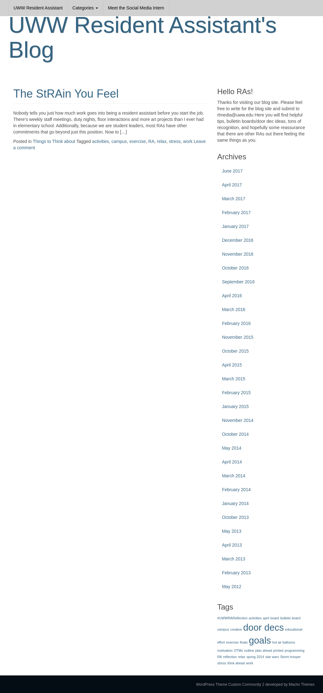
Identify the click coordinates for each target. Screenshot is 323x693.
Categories (85, 7)
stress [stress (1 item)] (221, 663)
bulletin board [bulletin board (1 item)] (290, 618)
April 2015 (232, 364)
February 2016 (236, 323)
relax (161, 141)
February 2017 (236, 212)
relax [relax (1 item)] (241, 657)
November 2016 (238, 254)
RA (151, 141)
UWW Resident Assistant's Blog (143, 37)
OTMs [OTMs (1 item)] (238, 650)
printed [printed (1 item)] (278, 650)
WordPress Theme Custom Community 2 (230, 684)
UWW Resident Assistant (38, 7)
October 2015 (235, 351)
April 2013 (232, 545)
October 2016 (235, 267)
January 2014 (235, 503)
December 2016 (238, 240)
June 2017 (232, 170)
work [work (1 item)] (249, 663)
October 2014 (235, 434)
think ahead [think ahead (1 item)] (236, 663)
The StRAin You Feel (66, 93)
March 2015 (233, 378)
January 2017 (235, 226)
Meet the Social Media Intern (136, 7)
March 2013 (233, 558)
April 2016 (232, 295)
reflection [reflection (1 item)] (230, 657)
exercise (137, 141)
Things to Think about (54, 141)
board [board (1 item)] (274, 618)
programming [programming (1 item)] (294, 650)
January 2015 (235, 406)
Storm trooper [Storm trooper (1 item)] (290, 657)
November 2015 (238, 337)
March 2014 (233, 475)
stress (174, 141)
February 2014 (236, 489)
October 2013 (235, 517)
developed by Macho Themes (289, 684)
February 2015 (236, 392)
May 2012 (231, 586)
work (188, 141)
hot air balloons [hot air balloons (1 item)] (283, 642)
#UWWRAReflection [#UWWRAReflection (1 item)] (232, 618)
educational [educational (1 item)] (293, 629)
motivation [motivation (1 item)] (225, 650)
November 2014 (238, 420)
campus (119, 141)
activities (100, 141)
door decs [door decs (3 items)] (263, 627)
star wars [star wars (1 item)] (272, 657)
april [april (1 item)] (266, 618)
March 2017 (233, 198)
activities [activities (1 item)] (255, 618)
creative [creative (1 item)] (236, 629)
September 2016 (238, 281)
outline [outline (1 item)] (249, 650)
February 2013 (236, 572)
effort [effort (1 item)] (221, 642)
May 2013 (231, 531)
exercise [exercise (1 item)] (232, 642)
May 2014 (231, 448)
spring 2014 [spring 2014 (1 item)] (255, 657)
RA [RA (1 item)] (219, 657)
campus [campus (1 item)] (223, 629)
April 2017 (232, 184)
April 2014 (232, 461)
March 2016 (233, 309)
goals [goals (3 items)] (260, 640)
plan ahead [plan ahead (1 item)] (263, 650)
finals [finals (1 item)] (244, 642)
